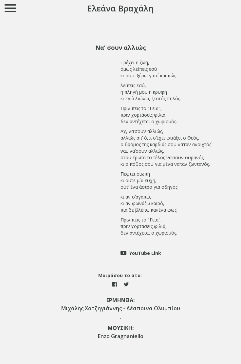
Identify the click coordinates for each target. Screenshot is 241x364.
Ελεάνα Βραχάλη (120, 8)
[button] (120, 47)
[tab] (120, 47)
